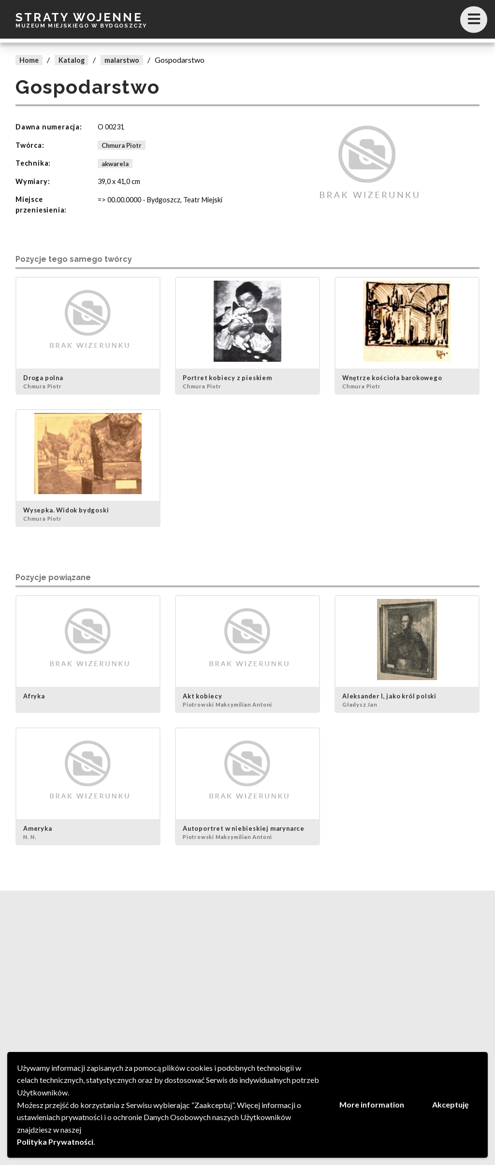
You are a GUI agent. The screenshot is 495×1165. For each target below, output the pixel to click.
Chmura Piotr (122, 145)
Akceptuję (450, 1104)
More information (371, 1104)
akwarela (115, 163)
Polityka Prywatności (55, 1141)
